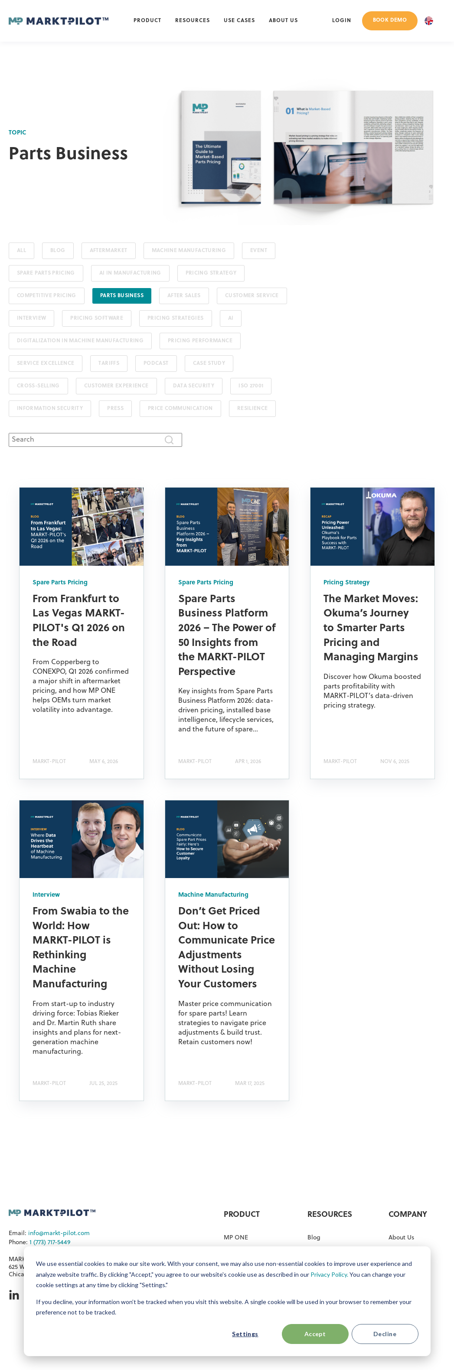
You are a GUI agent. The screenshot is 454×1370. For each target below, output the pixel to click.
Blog (57, 251)
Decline (384, 1333)
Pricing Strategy (211, 273)
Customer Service (252, 296)
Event (258, 251)
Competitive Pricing (46, 296)
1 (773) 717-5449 (49, 1242)
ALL (21, 251)
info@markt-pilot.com (59, 1233)
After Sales (184, 296)
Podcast (156, 364)
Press (115, 409)
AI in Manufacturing (130, 273)
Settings (245, 1333)
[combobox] (95, 440)
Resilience (252, 409)
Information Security (50, 409)
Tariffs (108, 364)
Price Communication (180, 409)
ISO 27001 (250, 386)
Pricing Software (96, 318)
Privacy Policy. (329, 1274)
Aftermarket (108, 251)
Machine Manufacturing (189, 251)
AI (231, 318)
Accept (315, 1333)
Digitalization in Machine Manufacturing (80, 341)
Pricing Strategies (175, 318)
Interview (31, 318)
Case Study (209, 364)
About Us (401, 1238)
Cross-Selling (38, 386)
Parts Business (122, 296)
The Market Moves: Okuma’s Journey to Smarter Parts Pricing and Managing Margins (370, 628)
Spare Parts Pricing (46, 273)
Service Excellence (45, 364)
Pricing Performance (200, 341)
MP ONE (236, 1238)
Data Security (194, 386)
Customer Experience (116, 386)
